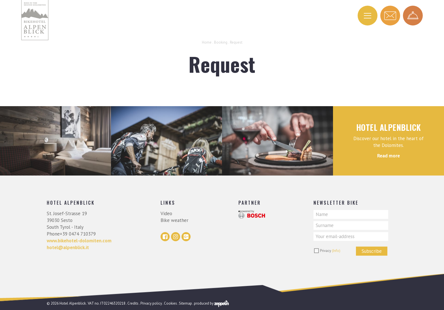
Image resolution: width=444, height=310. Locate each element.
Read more (388, 156)
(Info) (336, 250)
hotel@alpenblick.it (68, 247)
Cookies (170, 303)
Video (166, 213)
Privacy (330, 250)
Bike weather (174, 220)
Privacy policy (151, 303)
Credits (132, 303)
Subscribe (372, 251)
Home (207, 42)
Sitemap (185, 303)
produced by (211, 303)
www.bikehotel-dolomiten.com (79, 241)
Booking (220, 42)
